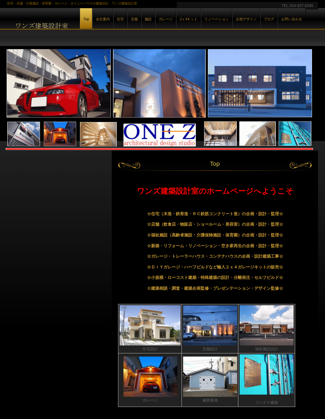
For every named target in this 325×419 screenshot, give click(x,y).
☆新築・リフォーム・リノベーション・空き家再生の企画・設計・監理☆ (215, 245)
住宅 (120, 19)
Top (86, 19)
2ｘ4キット (188, 19)
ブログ (269, 19)
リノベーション (216, 19)
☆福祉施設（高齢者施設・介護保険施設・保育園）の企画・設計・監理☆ (215, 235)
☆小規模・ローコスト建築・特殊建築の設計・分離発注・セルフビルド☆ (215, 277)
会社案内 (103, 19)
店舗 (134, 19)
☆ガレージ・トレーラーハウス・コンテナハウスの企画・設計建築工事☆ (215, 256)
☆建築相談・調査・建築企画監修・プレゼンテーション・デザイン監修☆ (215, 288)
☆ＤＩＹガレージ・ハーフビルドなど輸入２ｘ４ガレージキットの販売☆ (215, 267)
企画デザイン (246, 19)
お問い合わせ (291, 19)
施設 (148, 19)
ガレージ (166, 19)
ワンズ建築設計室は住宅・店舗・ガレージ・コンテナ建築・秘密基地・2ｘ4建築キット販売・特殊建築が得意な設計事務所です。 (77, 25)
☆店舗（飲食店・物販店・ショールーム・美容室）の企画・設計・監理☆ (215, 224)
